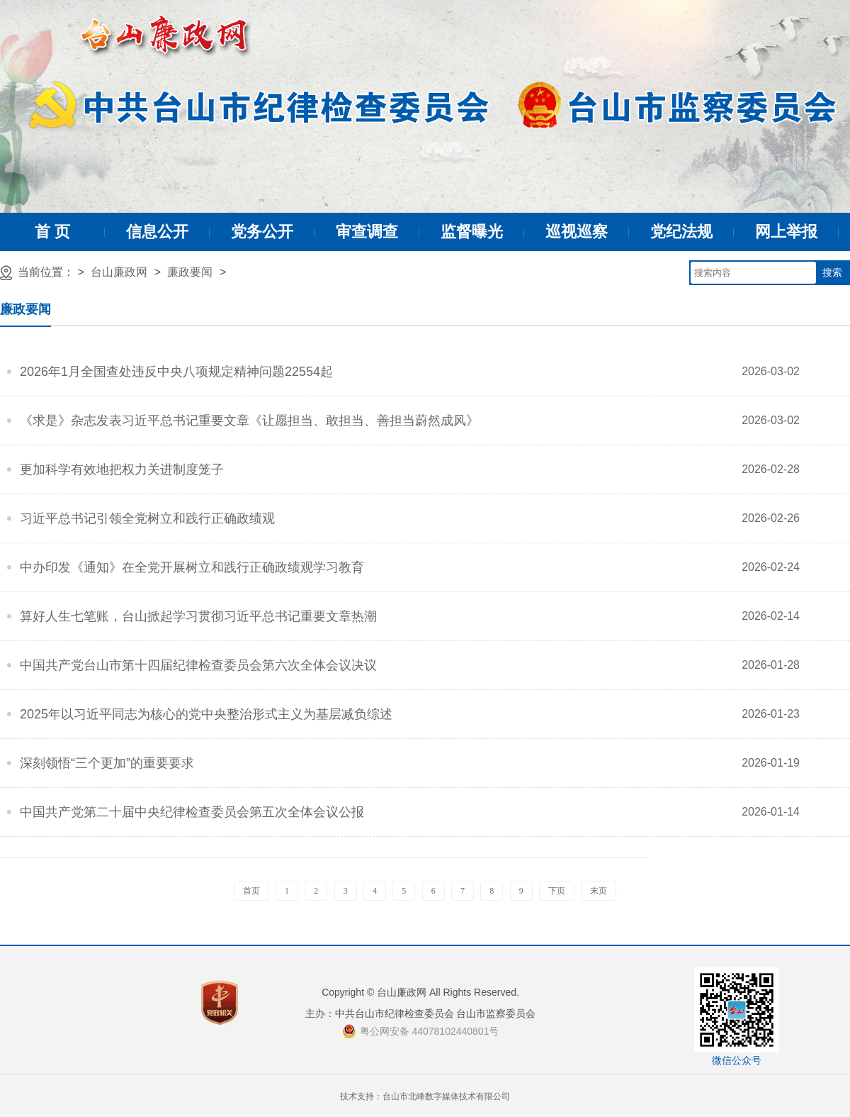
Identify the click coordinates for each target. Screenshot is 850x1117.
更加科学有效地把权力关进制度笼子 (122, 469)
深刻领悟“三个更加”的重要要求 (107, 763)
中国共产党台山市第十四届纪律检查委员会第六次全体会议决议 (198, 665)
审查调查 (367, 231)
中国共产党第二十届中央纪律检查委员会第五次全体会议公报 (192, 812)
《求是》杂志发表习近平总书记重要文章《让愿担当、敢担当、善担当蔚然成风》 (249, 420)
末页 (598, 891)
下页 (556, 891)
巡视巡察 (576, 231)
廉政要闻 (189, 272)
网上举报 (786, 231)
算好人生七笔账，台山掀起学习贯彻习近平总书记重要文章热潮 (198, 616)
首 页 (52, 231)
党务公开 (262, 231)
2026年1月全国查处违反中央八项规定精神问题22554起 (176, 372)
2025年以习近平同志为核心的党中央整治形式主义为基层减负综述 (206, 714)
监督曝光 (472, 231)
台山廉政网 (119, 272)
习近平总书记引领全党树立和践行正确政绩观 (147, 518)
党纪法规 (681, 231)
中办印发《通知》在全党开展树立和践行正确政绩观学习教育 (192, 567)
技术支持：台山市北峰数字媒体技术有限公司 (425, 1096)
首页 (251, 891)
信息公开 (157, 231)
